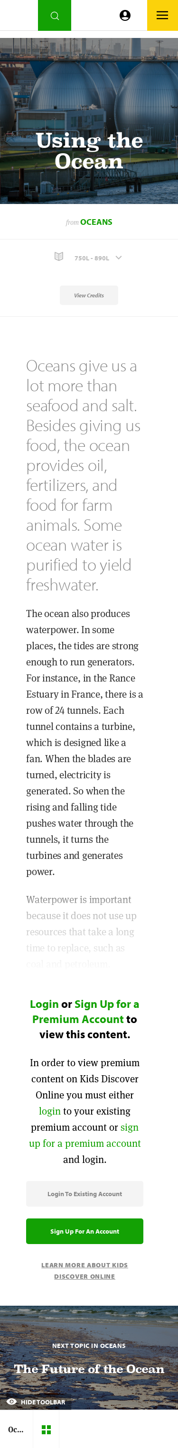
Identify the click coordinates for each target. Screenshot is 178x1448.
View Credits (89, 295)
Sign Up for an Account (84, 1231)
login (50, 1111)
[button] (89, 256)
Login (44, 1003)
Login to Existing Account (84, 1194)
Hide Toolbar (35, 1402)
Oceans (96, 221)
